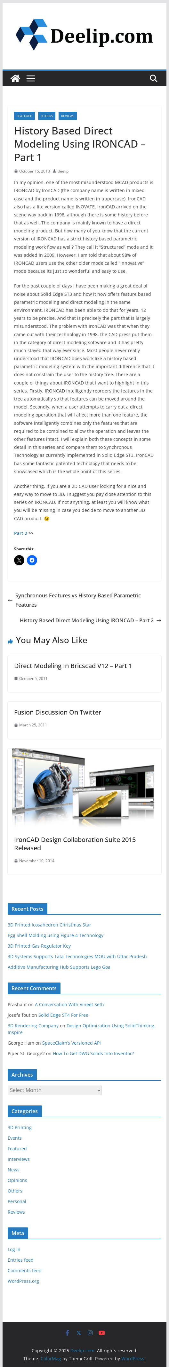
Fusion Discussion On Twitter (57, 712)
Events (15, 1138)
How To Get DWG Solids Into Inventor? (93, 1053)
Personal (17, 1201)
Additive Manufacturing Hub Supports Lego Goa (59, 967)
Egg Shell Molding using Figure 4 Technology (55, 935)
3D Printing (20, 1127)
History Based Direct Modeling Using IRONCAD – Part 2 (90, 620)
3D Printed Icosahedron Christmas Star (49, 925)
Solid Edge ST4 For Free (63, 1015)
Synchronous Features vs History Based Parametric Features (74, 600)
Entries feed (21, 1260)
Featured (24, 116)
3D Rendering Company (33, 1026)
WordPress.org (23, 1281)
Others (47, 116)
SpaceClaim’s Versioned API (71, 1043)
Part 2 (20, 533)
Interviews (19, 1159)
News (14, 1170)
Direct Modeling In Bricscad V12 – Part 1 (73, 665)
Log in (14, 1249)
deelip (63, 171)
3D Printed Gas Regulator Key (39, 946)
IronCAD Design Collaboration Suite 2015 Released (75, 843)
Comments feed (25, 1270)
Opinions (17, 1180)
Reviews (67, 116)
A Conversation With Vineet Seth (69, 1004)
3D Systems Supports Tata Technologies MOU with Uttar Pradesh (77, 956)
